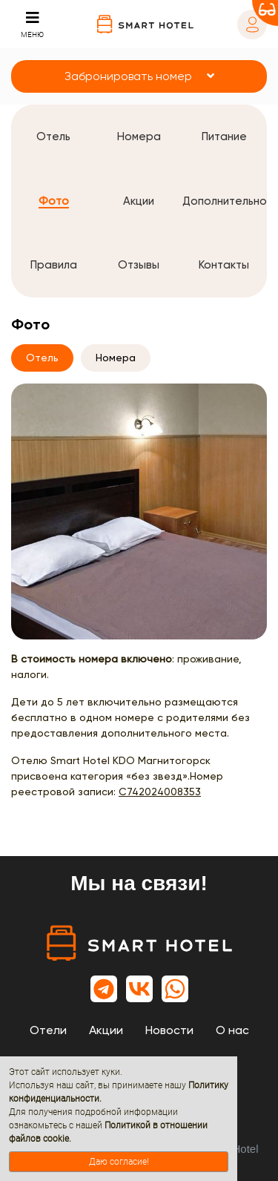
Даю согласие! (119, 1162)
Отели (48, 1030)
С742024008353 (160, 791)
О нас (232, 1030)
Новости (169, 1030)
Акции (106, 1030)
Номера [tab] (116, 357)
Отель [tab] (42, 357)
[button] (139, 76)
